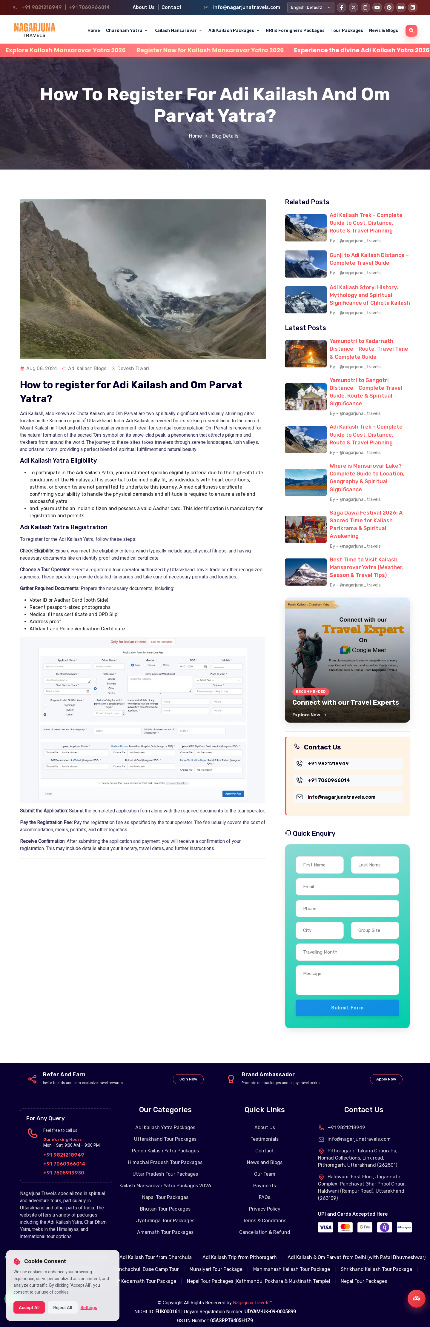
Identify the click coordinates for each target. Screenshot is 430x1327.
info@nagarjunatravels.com (246, 7)
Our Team (264, 1166)
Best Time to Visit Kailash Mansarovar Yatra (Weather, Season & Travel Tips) (367, 559)
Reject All (62, 1307)
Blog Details (224, 136)
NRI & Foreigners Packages (295, 30)
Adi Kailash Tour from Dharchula (155, 1249)
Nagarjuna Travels (251, 1294)
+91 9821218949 (42, 7)
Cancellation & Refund (264, 1224)
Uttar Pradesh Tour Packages (165, 1166)
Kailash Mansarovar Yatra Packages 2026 (165, 1177)
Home (93, 30)
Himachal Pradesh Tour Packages (165, 1154)
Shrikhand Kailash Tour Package (376, 1261)
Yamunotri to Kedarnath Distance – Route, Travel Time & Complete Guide (369, 346)
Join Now (188, 1071)
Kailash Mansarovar (178, 30)
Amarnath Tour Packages (165, 1224)
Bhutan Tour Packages (165, 1201)
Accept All (29, 1307)
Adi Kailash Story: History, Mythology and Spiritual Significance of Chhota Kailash (370, 293)
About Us (144, 7)
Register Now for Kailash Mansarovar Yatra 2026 (254, 50)
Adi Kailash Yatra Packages (165, 1119)
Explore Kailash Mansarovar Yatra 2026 (110, 50)
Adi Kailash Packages (234, 30)
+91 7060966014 (89, 7)
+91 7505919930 (63, 1165)
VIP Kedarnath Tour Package (144, 1273)
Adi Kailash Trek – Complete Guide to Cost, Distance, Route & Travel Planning (366, 222)
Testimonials (265, 1131)
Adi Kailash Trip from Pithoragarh (239, 1249)
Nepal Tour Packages (165, 1189)
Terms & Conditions (264, 1212)
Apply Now (386, 1071)
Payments (264, 1177)
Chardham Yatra (127, 30)
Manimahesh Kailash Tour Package (291, 1261)
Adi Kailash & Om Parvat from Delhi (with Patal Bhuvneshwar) (357, 1249)
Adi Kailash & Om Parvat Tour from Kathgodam (56, 1249)
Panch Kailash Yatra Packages (165, 1143)
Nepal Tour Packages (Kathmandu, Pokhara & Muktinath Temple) (258, 1273)
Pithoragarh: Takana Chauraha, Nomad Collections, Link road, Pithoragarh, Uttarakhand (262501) (357, 1150)
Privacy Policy (264, 1201)
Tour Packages (347, 30)
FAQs (264, 1189)
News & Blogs (383, 30)
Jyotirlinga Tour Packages (165, 1212)
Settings (89, 1307)
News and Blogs (264, 1154)
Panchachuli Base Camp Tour (146, 1261)
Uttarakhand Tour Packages (165, 1131)
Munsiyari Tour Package (216, 1261)
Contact (172, 7)
